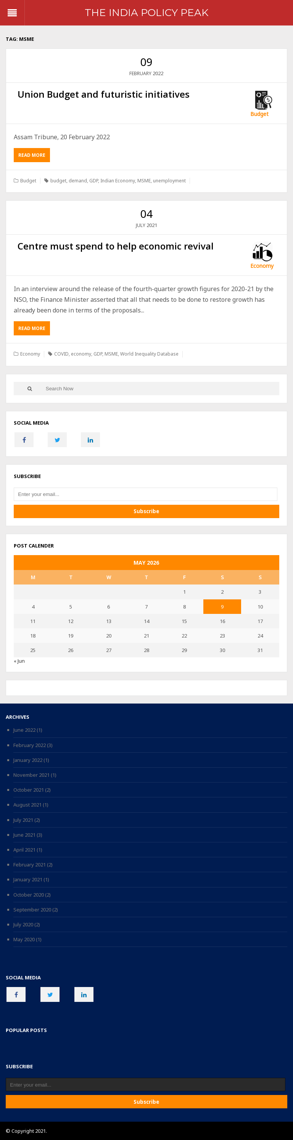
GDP (93, 180)
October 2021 (28, 789)
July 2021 (23, 819)
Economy (262, 265)
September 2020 (32, 909)
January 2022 (27, 760)
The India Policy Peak (146, 12)
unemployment (169, 180)
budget (58, 180)
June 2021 (24, 834)
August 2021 (27, 804)
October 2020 (28, 894)
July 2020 (23, 924)
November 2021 (31, 774)
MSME (144, 180)
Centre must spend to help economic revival (116, 246)
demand (78, 180)
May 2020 (24, 939)
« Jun (19, 660)
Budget (259, 114)
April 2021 (24, 849)
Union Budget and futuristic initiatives (104, 94)
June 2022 (24, 729)
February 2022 (29, 745)
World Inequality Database (149, 354)
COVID (61, 354)
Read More (34, 156)
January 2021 (27, 879)
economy (81, 354)
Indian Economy (117, 180)
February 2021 (29, 864)
